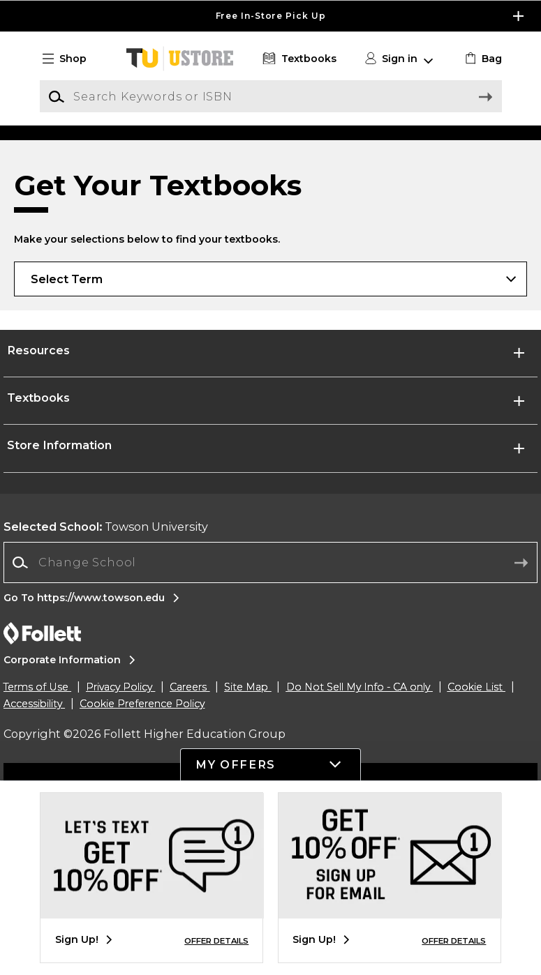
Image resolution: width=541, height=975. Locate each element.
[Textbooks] (297, 59)
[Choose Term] (270, 398)
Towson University (105, 647)
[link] (481, 59)
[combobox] (270, 683)
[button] (70, 59)
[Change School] (270, 683)
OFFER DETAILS (216, 941)
